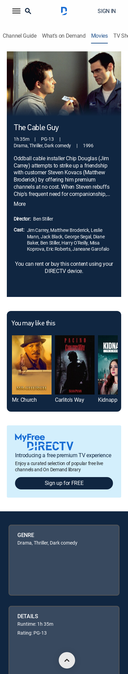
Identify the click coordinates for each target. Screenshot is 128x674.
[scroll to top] (67, 660)
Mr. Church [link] (24, 399)
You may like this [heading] (33, 323)
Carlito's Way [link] (69, 399)
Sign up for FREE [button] (64, 483)
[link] (32, 365)
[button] (16, 11)
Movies (99, 35)
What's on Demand (64, 35)
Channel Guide (20, 35)
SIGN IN (107, 11)
